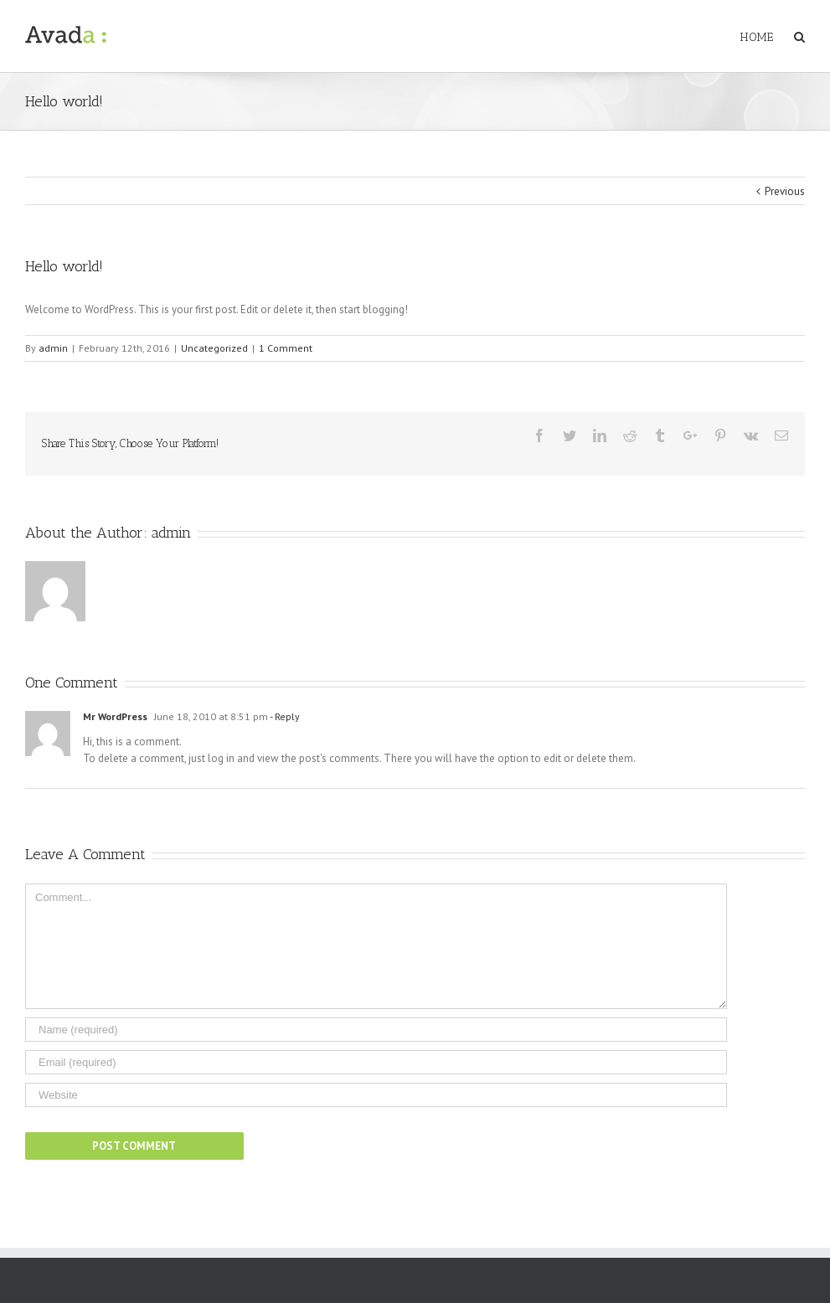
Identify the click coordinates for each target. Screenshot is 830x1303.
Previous (785, 191)
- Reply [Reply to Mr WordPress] (284, 716)
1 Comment (285, 348)
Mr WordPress (115, 716)
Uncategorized (214, 348)
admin (53, 348)
